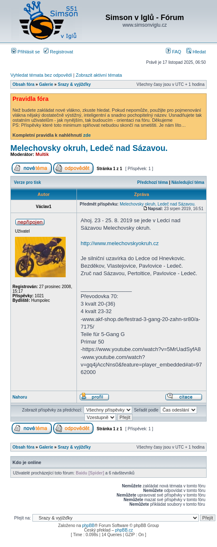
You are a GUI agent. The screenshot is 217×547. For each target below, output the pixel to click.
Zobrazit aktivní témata (99, 75)
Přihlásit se (25, 51)
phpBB (88, 525)
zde (87, 135)
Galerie (46, 84)
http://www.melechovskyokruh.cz (120, 243)
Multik (42, 154)
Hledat (196, 51)
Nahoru (19, 397)
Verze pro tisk (27, 182)
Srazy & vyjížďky (74, 84)
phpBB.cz (124, 530)
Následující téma (187, 182)
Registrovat (58, 51)
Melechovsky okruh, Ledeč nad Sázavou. (89, 148)
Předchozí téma (152, 182)
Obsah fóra (23, 84)
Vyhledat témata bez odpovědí (41, 75)
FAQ (173, 51)
